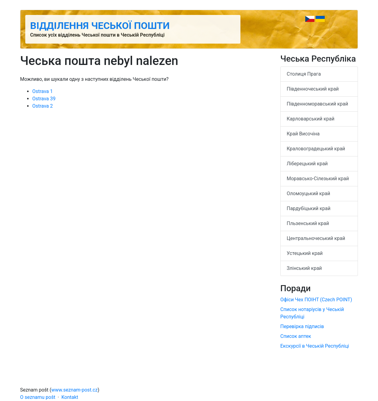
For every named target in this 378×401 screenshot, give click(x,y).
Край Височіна (303, 134)
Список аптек (295, 336)
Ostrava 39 (43, 99)
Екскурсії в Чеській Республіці (314, 346)
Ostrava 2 (42, 106)
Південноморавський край (317, 104)
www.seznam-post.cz (74, 390)
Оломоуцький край (308, 193)
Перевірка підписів (302, 326)
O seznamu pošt (37, 397)
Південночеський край (313, 89)
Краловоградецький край (316, 149)
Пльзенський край (308, 223)
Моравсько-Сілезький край (318, 178)
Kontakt (69, 397)
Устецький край (305, 253)
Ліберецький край (307, 163)
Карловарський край (310, 119)
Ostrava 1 (42, 91)
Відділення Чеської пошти (100, 25)
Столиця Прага (304, 74)
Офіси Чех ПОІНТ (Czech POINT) (316, 300)
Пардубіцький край (309, 208)
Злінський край (304, 268)
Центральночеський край (316, 238)
